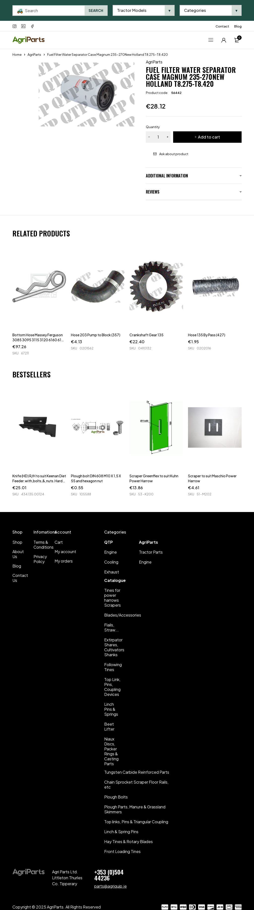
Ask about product (173, 154)
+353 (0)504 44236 (109, 874)
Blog (238, 26)
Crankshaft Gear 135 (146, 335)
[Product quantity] (158, 137)
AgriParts (34, 55)
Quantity (153, 127)
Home (17, 55)
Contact (222, 26)
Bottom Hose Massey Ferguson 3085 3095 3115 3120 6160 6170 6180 (39, 340)
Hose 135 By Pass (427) (206, 335)
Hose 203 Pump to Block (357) (95, 335)
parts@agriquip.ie (110, 886)
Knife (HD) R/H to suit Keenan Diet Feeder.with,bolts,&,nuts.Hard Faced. (39, 481)
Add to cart (209, 137)
